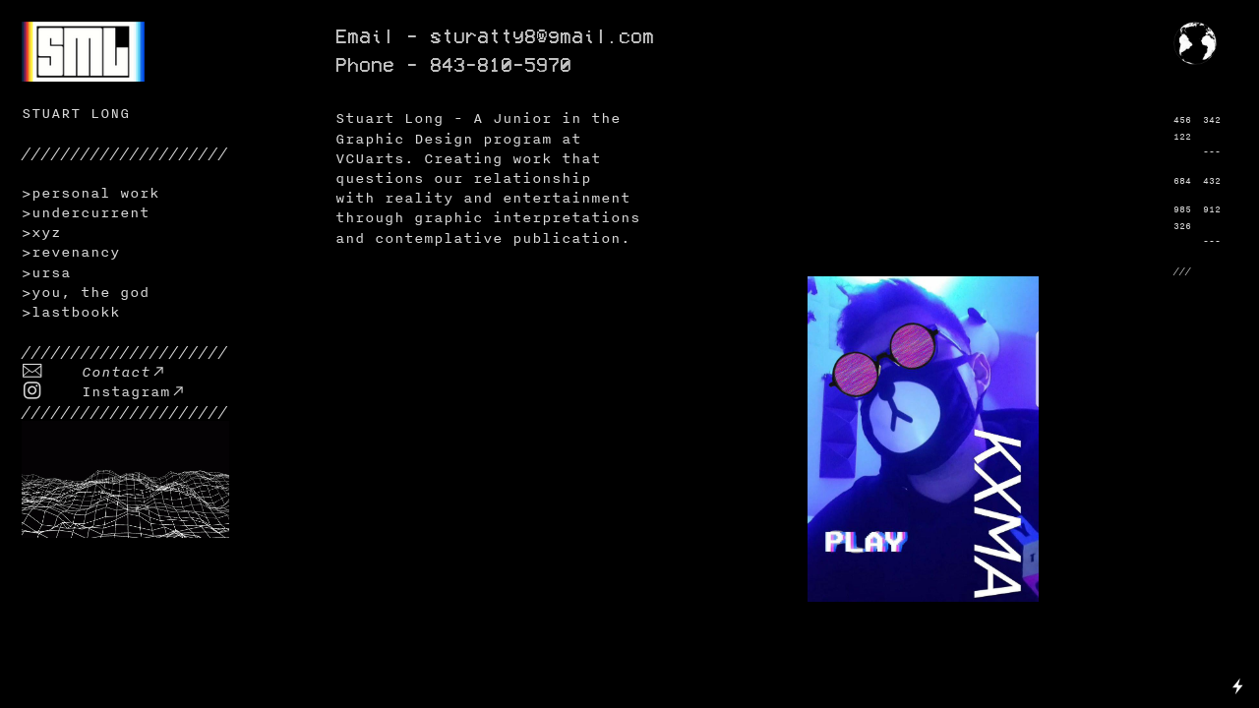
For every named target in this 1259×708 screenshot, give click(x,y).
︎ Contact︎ (94, 371)
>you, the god (86, 291)
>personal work (90, 192)
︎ (1228, 30)
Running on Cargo (1238, 600)
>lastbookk (71, 311)
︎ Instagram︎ (104, 391)
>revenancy (71, 251)
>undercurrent (86, 212)
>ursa (46, 272)
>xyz (41, 231)
